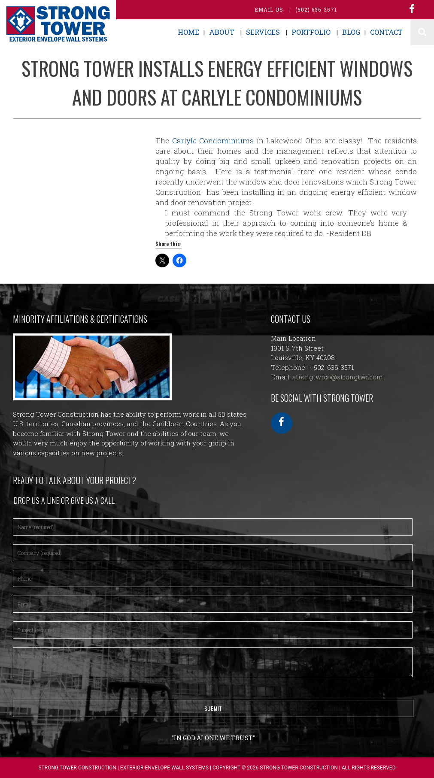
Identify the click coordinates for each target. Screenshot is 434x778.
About (221, 31)
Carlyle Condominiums (211, 140)
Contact (386, 31)
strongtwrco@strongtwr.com (337, 376)
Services (263, 31)
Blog (351, 31)
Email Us (269, 9)
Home (188, 31)
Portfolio (311, 31)
